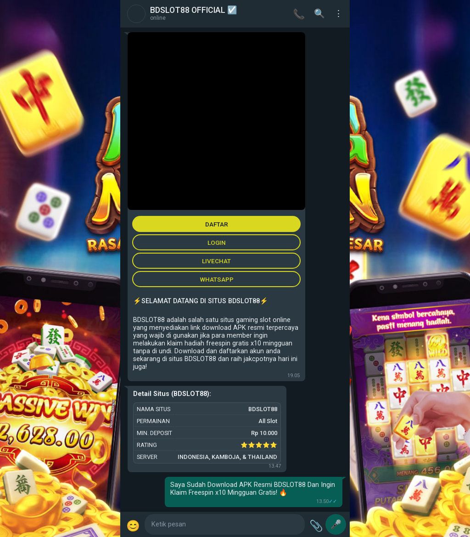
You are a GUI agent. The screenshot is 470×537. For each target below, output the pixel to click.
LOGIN (216, 242)
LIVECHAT (216, 261)
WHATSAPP (217, 279)
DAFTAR (216, 224)
